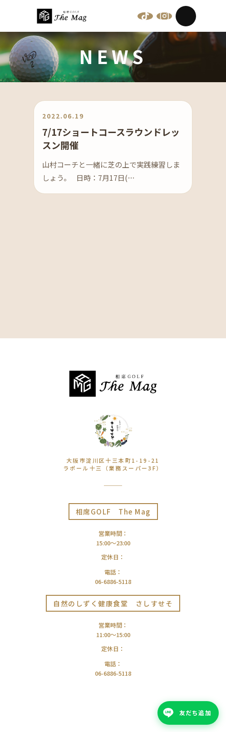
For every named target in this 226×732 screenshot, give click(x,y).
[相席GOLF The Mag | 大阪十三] (61, 16)
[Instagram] (164, 16)
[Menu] (186, 16)
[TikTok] (145, 16)
